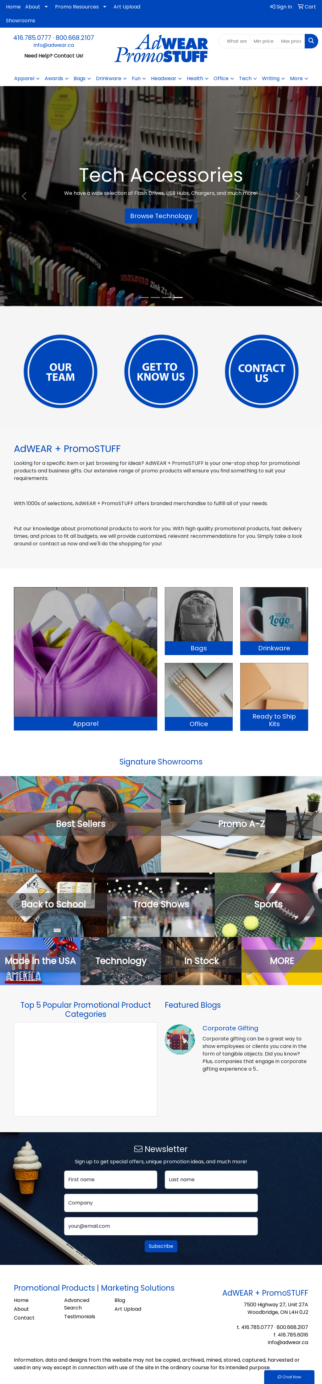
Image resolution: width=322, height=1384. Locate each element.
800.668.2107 (75, 37)
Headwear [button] (163, 78)
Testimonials (79, 1316)
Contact (24, 1317)
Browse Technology (161, 216)
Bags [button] (80, 78)
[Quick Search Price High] (291, 41)
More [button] (296, 78)
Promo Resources (77, 6)
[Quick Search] (235, 41)
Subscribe (161, 1246)
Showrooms (20, 20)
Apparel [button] (24, 78)
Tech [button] (245, 78)
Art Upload (127, 6)
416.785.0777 (32, 37)
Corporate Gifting (230, 1028)
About (32, 6)
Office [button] (221, 78)
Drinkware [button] (108, 78)
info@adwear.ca (54, 45)
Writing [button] (271, 78)
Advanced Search (76, 1304)
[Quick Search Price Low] (264, 41)
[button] (24, 196)
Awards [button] (54, 78)
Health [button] (195, 78)
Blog (119, 1300)
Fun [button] (136, 78)
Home (13, 6)
